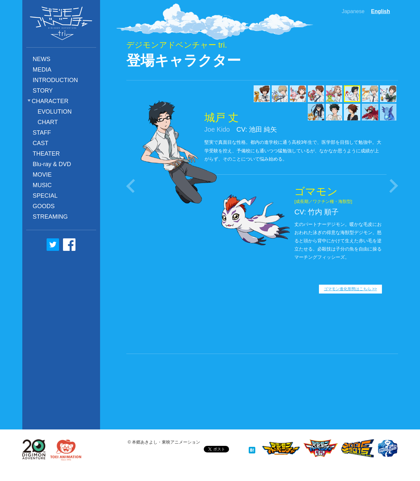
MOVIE (42, 174)
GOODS (44, 206)
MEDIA (42, 69)
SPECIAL (45, 195)
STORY (43, 90)
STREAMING (50, 216)
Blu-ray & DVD (52, 164)
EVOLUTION (55, 111)
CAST (41, 143)
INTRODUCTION (55, 80)
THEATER (46, 153)
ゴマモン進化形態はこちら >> (350, 289)
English (380, 11)
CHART (48, 122)
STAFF (42, 132)
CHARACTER (50, 101)
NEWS (42, 59)
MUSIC (42, 185)
